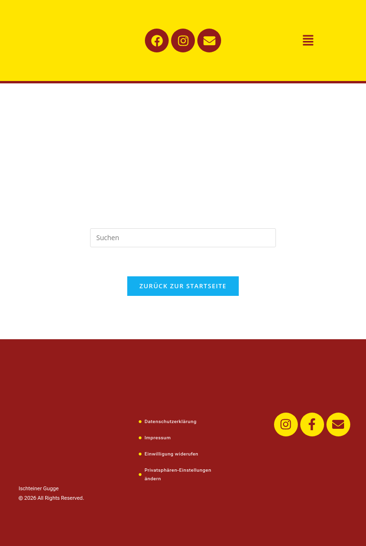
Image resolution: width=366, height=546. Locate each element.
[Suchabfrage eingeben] (183, 237)
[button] (307, 40)
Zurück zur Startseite (183, 286)
